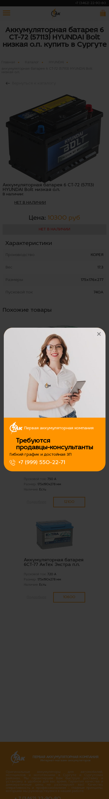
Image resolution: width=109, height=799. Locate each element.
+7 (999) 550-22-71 (41, 463)
